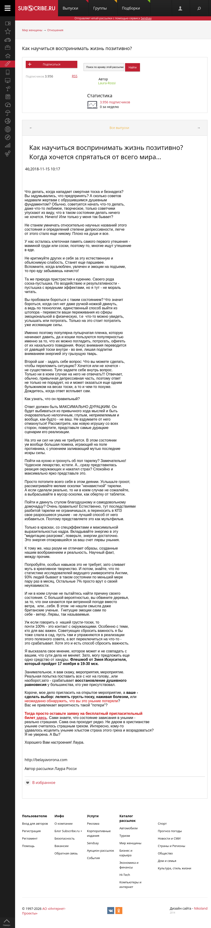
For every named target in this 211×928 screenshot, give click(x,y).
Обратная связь (66, 853)
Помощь (28, 846)
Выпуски (75, 5)
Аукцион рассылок (100, 850)
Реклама (93, 823)
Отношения (55, 30)
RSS (74, 76)
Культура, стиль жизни (174, 868)
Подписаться (51, 64)
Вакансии (62, 846)
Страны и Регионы (171, 846)
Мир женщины (32, 30)
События (93, 858)
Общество (165, 853)
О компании (64, 823)
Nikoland (201, 908)
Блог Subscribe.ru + (69, 831)
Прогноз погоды (170, 831)
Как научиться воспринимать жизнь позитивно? (77, 48)
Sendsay (93, 843)
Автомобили (128, 828)
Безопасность (65, 838)
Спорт (162, 823)
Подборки (136, 5)
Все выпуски (119, 127)
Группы (105, 5)
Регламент (30, 838)
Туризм (124, 836)
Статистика (99, 95)
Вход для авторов (35, 823)
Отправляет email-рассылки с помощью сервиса (113, 18)
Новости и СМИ (169, 838)
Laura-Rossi (107, 83)
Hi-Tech (124, 875)
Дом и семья (167, 861)
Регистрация (31, 831)
